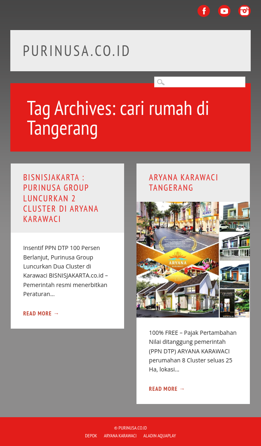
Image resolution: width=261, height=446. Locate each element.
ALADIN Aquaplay (159, 435)
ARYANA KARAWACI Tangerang (184, 182)
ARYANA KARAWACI (120, 435)
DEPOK (91, 435)
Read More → (41, 313)
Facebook (204, 11)
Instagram (244, 11)
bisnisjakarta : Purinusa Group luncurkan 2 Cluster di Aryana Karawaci (61, 198)
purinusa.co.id (77, 50)
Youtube (224, 11)
